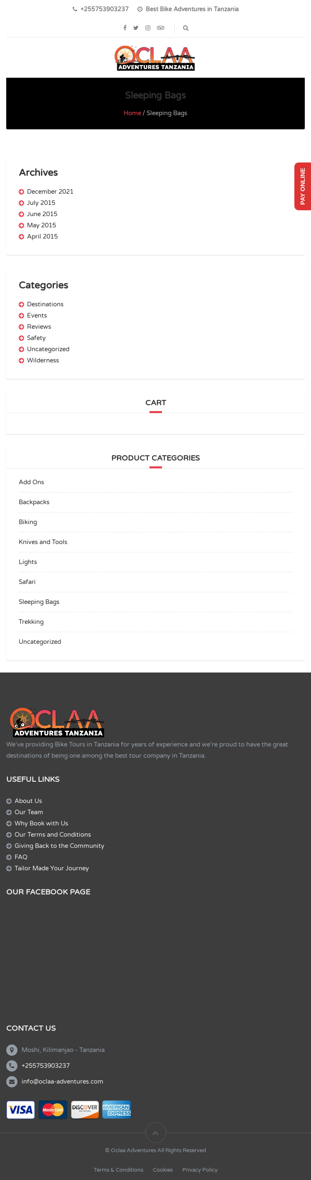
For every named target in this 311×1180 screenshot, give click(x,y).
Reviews (39, 326)
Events (37, 315)
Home (132, 113)
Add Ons (31, 482)
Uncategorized (48, 349)
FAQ (21, 857)
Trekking (31, 622)
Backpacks (34, 502)
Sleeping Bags (39, 602)
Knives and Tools (43, 542)
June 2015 (42, 214)
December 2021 (50, 191)
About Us (28, 801)
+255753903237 (46, 1065)
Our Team (29, 812)
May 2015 (41, 225)
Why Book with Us (41, 823)
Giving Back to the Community (59, 846)
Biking (28, 522)
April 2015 (42, 236)
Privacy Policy (200, 1170)
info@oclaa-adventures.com (62, 1081)
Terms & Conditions (118, 1170)
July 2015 (41, 203)
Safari (27, 582)
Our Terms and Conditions (53, 834)
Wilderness (43, 360)
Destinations (45, 304)
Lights (28, 562)
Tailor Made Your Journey (52, 868)
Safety (36, 338)
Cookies (163, 1170)
